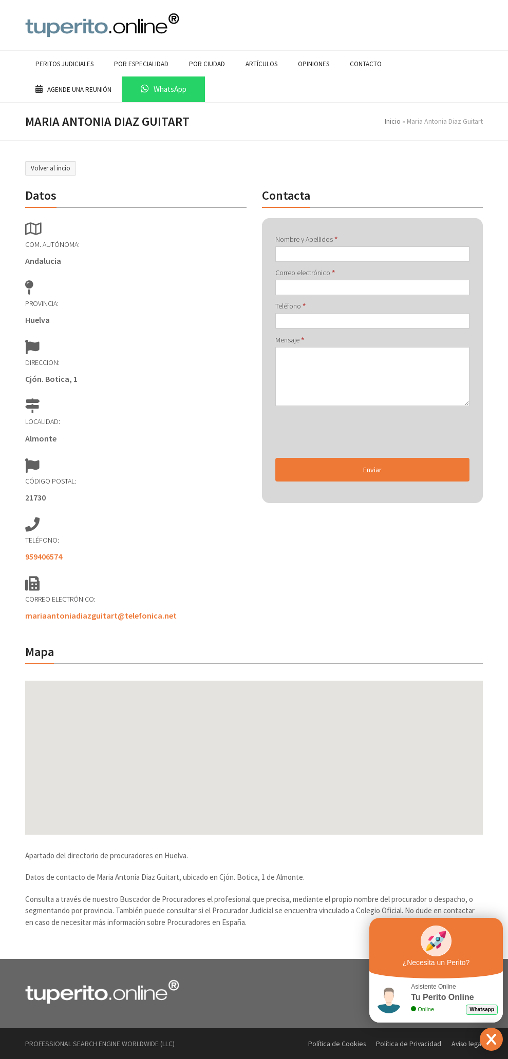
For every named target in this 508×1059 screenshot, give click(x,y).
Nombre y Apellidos (306, 239)
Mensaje (289, 339)
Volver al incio (50, 168)
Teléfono (290, 306)
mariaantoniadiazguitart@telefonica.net (101, 615)
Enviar (372, 469)
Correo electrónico (305, 272)
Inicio (393, 121)
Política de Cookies (337, 1043)
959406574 (43, 556)
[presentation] (353, 432)
